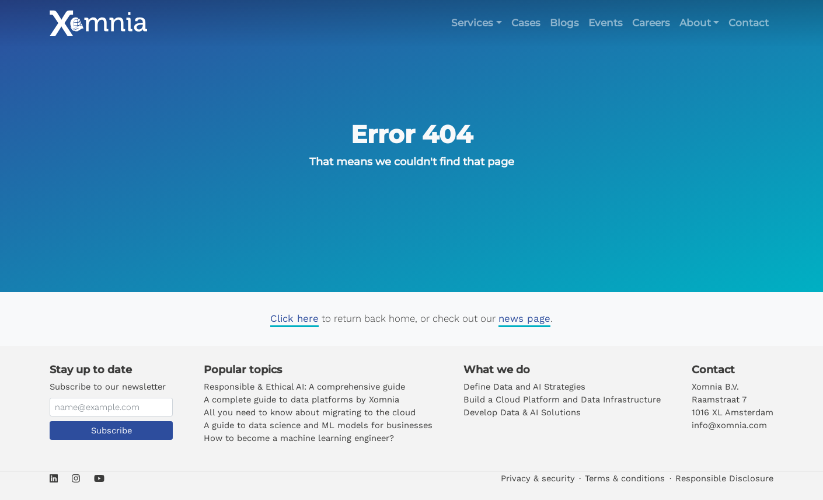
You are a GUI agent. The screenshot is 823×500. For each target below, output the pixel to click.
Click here (294, 318)
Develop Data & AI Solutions (522, 412)
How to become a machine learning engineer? (299, 438)
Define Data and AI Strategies (524, 386)
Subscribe (111, 430)
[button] (476, 23)
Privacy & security (538, 478)
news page (524, 318)
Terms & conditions (625, 478)
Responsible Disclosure (724, 478)
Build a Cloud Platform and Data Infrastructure (562, 399)
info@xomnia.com (729, 425)
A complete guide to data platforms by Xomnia (301, 399)
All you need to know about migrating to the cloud (310, 412)
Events (605, 23)
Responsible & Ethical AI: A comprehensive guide (304, 386)
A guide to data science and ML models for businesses (318, 425)
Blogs (564, 23)
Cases (525, 23)
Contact (748, 23)
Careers (651, 23)
